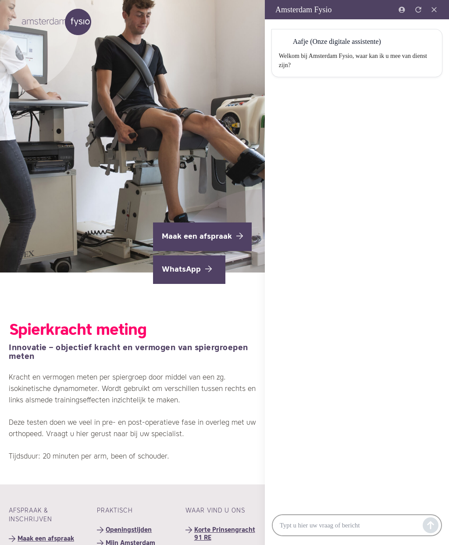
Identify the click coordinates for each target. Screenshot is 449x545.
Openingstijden (129, 530)
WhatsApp (187, 269)
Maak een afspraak (202, 236)
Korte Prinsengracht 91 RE (224, 534)
